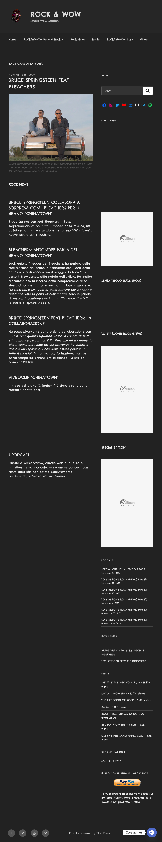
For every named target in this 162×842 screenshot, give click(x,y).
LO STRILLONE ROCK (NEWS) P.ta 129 (124, 579)
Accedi (105, 75)
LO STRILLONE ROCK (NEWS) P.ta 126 (124, 609)
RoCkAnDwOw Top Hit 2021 (118, 724)
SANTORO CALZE (111, 761)
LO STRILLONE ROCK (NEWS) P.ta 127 (124, 599)
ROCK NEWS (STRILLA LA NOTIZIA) (122, 713)
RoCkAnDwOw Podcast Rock (44, 39)
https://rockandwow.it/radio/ (44, 476)
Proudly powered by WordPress (89, 833)
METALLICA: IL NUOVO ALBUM (120, 682)
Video (143, 39)
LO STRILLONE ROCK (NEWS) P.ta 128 (124, 589)
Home (12, 39)
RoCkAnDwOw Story (120, 39)
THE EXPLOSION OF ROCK (117, 700)
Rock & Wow (55, 14)
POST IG (26, 362)
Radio (95, 39)
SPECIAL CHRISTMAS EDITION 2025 (123, 569)
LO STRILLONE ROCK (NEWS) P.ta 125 (124, 619)
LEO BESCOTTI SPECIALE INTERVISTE (123, 661)
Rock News (78, 39)
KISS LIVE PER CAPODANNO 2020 (122, 735)
